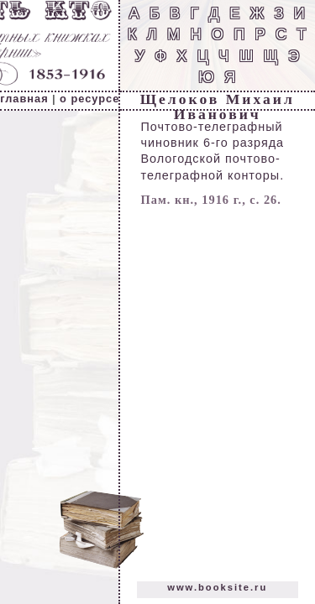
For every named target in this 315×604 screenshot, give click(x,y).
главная (24, 98)
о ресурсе (89, 98)
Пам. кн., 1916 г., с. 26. (211, 199)
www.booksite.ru (217, 587)
